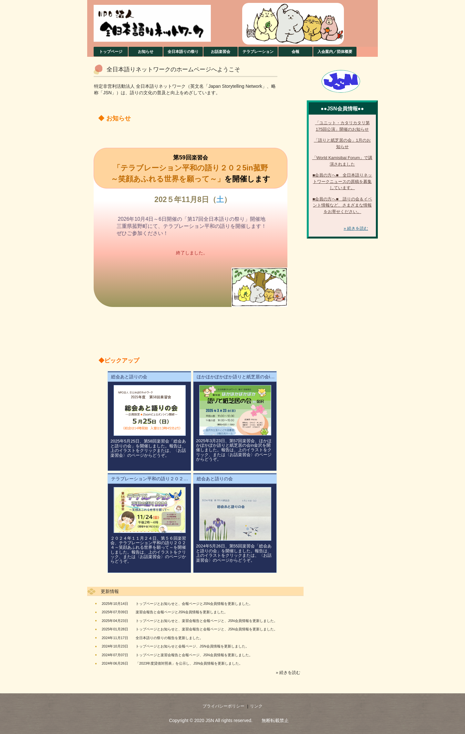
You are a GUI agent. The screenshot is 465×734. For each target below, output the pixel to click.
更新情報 (110, 591)
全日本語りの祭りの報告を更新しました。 (169, 638)
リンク (256, 706)
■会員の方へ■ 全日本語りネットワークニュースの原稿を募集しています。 (342, 181)
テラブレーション (258, 51)
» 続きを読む (288, 672)
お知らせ (145, 51)
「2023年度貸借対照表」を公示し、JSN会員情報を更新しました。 (189, 663)
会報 (295, 51)
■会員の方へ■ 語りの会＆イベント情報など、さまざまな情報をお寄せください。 (342, 205)
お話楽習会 (220, 51)
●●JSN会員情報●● (342, 108)
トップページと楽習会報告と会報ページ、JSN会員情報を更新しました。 (194, 655)
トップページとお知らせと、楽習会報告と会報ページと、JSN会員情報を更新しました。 (206, 621)
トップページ (110, 51)
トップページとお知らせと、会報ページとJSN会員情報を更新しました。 (194, 604)
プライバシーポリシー (223, 706)
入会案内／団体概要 (334, 51)
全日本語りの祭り (183, 51)
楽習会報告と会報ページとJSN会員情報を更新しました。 (182, 612)
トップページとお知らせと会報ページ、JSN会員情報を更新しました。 (192, 646)
